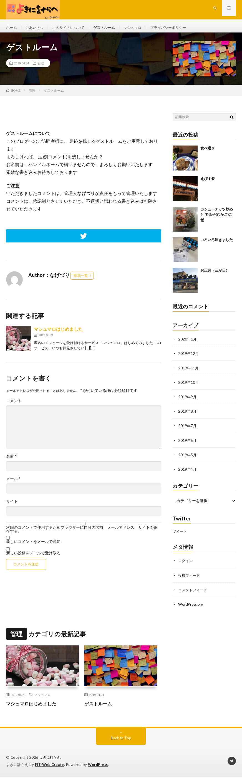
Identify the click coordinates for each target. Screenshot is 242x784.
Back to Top (120, 741)
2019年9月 (187, 400)
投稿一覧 (81, 279)
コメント (14, 405)
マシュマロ (139, 27)
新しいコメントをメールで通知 (33, 545)
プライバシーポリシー (177, 27)
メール (13, 483)
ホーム (12, 27)
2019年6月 (187, 444)
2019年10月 (188, 386)
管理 (40, 67)
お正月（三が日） (214, 274)
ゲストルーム (109, 27)
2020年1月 (187, 342)
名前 (11, 460)
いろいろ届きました (216, 243)
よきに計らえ (50, 760)
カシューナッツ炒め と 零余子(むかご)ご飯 (216, 218)
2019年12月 (188, 357)
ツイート (180, 534)
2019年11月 (188, 371)
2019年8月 (187, 415)
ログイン (186, 564)
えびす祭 (207, 182)
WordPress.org (191, 607)
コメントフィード (193, 593)
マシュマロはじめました (58, 332)
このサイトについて (71, 27)
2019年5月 (187, 458)
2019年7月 (187, 429)
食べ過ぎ (207, 152)
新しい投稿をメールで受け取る (33, 556)
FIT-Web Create (50, 767)
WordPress (99, 767)
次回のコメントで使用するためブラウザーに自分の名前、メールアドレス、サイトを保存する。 (82, 533)
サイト (12, 505)
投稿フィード (189, 578)
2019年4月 (187, 472)
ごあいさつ (36, 27)
